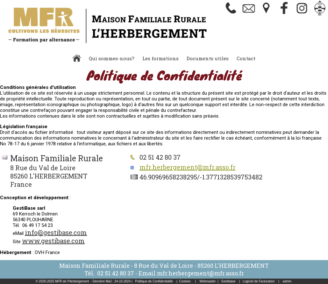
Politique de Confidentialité (154, 281)
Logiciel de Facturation (259, 281)
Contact (246, 58)
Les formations (160, 58)
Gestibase (228, 281)
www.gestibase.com (53, 241)
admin (287, 281)
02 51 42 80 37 (115, 273)
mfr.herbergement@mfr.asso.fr (187, 167)
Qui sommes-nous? (111, 58)
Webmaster (208, 281)
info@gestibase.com (56, 232)
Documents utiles (208, 58)
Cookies (184, 281)
